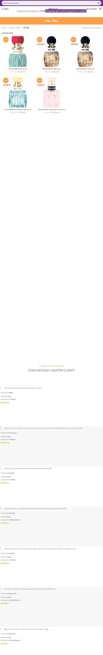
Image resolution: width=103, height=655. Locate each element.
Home (4, 28)
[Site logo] (51, 9)
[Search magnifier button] (99, 3)
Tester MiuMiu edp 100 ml (17, 69)
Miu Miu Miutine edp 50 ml (86, 69)
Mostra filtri (8, 33)
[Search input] (49, 3)
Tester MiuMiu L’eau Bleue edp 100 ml (17, 111)
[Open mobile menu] (5, 9)
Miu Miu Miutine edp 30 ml (51, 69)
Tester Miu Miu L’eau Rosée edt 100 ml (51, 111)
